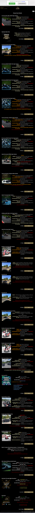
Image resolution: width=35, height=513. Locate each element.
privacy (33, 511)
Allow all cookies (12, 3)
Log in (33, 11)
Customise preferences (22, 3)
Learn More (23, 1)
